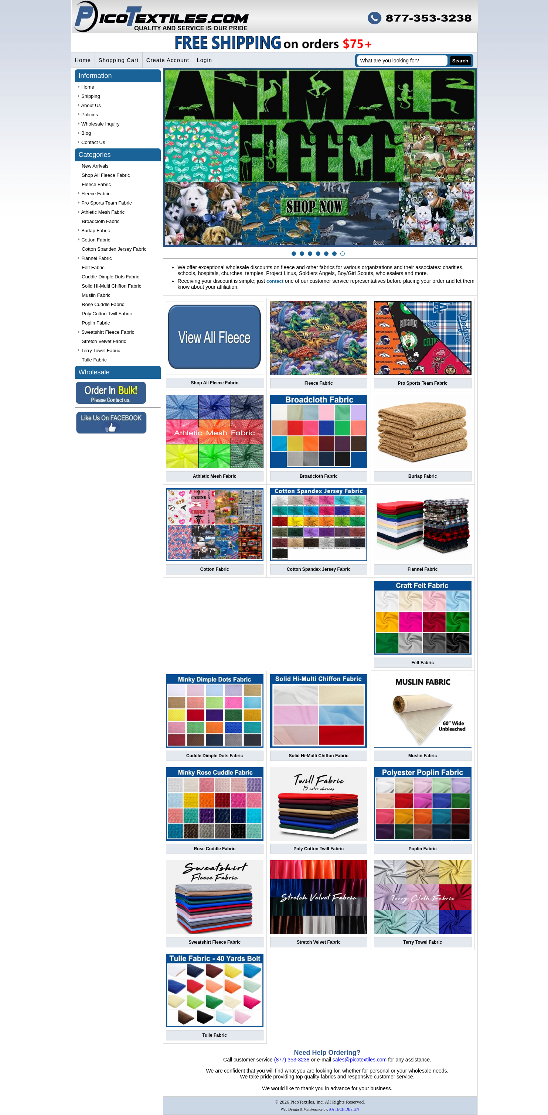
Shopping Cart (119, 60)
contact (274, 281)
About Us (89, 106)
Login (205, 60)
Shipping (89, 96)
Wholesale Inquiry (99, 124)
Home (83, 60)
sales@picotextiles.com (360, 1060)
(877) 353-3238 (292, 1060)
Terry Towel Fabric (422, 942)
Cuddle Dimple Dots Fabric (214, 755)
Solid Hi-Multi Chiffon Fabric (318, 755)
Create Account (168, 60)
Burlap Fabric (422, 476)
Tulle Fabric (214, 1035)
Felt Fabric (422, 662)
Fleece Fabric (318, 383)
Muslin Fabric (422, 755)
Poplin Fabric (423, 849)
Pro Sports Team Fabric (422, 383)
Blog (84, 133)
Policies (88, 115)
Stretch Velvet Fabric (319, 942)
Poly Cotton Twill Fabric (318, 849)
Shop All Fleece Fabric (214, 382)
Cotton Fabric (214, 569)
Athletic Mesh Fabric (214, 476)
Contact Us (91, 142)
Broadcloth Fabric (319, 476)
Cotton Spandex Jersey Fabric (319, 569)
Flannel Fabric (423, 569)
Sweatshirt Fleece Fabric (214, 942)
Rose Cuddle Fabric (214, 849)
